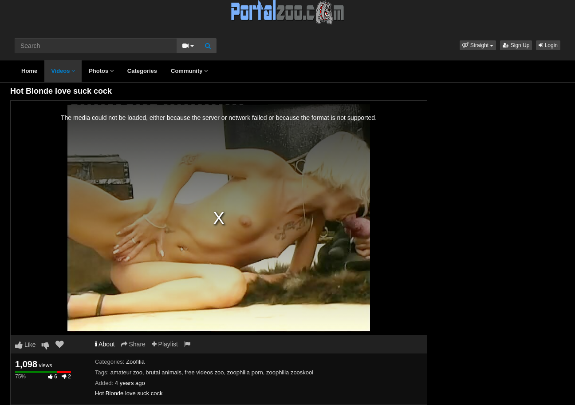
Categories (142, 71)
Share (133, 344)
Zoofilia (135, 361)
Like (25, 344)
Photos (101, 71)
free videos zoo (204, 372)
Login (548, 45)
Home (29, 71)
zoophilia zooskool (289, 372)
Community (189, 71)
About (105, 344)
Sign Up (516, 45)
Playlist (165, 344)
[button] (478, 45)
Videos (63, 71)
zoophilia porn (245, 372)
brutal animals (163, 372)
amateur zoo (126, 372)
